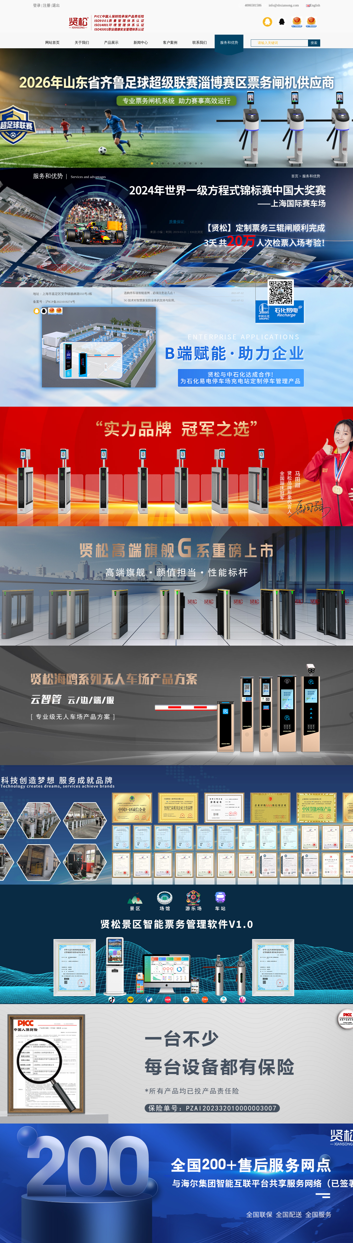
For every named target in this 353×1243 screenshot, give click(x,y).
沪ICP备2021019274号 (60, 301)
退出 (56, 5)
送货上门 (51, 247)
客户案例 (170, 42)
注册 (46, 5)
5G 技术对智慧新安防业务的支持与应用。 (150, 300)
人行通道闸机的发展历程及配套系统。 (148, 285)
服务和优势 (229, 42)
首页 (294, 176)
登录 (37, 5)
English (313, 5)
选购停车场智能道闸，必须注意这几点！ (150, 293)
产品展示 (111, 42)
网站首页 (52, 42)
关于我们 (82, 42)
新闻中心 (141, 42)
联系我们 (199, 42)
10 (201, 163)
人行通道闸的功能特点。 (140, 278)
